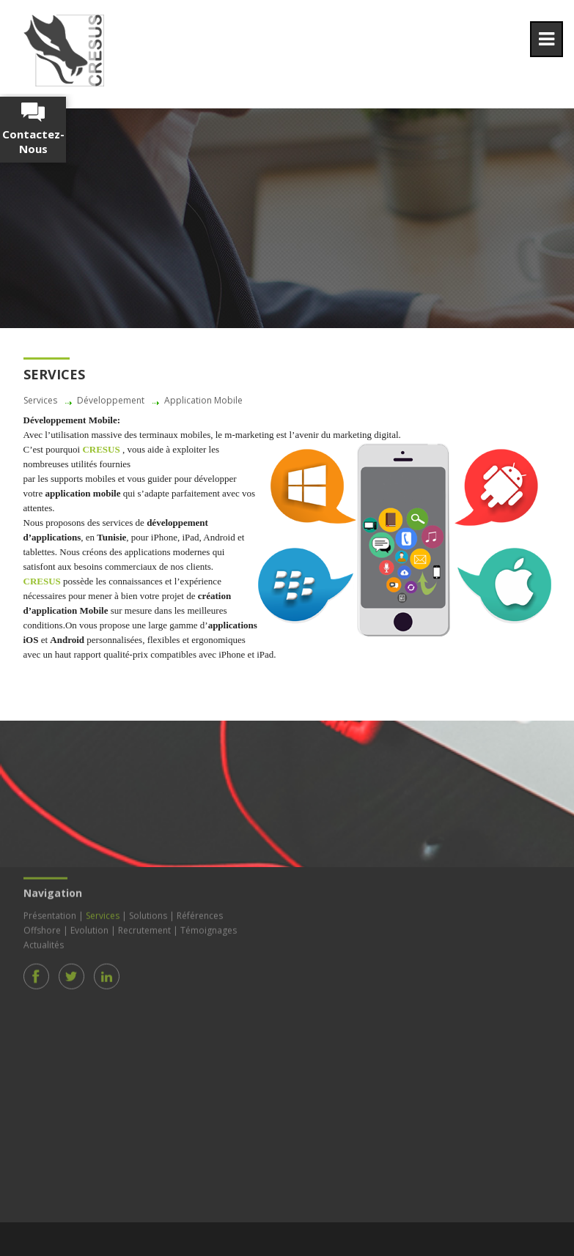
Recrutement (144, 927)
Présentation (49, 912)
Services (102, 912)
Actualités (43, 941)
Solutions (148, 912)
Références (200, 912)
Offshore (42, 927)
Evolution (89, 927)
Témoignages (208, 927)
